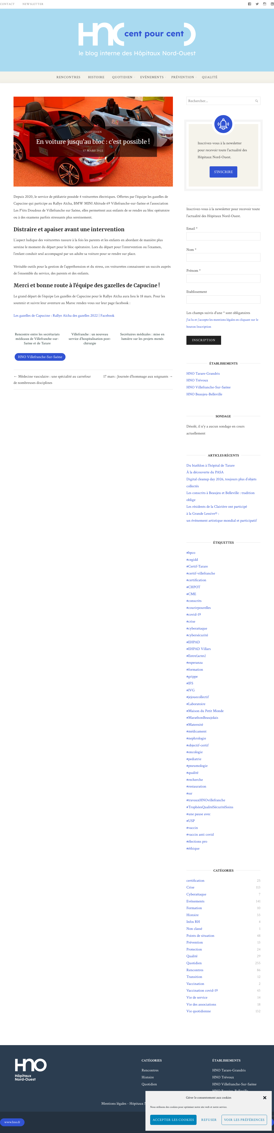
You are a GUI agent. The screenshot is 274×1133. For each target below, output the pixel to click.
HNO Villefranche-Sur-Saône (40, 356)
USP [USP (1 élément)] (191, 820)
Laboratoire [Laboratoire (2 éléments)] (196, 703)
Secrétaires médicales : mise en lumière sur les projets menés (142, 336)
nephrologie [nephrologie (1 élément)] (197, 738)
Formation (194, 908)
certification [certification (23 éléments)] (197, 580)
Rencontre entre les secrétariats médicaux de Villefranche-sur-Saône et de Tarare (37, 339)
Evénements (152, 77)
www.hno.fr (12, 1122)
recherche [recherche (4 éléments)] (195, 779)
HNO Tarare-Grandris (203, 373)
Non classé (194, 928)
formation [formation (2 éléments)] (195, 669)
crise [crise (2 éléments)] (191, 621)
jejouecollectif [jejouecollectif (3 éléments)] (198, 696)
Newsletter (33, 4)
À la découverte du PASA (205, 472)
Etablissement (196, 291)
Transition (194, 976)
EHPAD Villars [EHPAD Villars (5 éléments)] (199, 648)
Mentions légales (113, 1103)
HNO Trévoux (197, 380)
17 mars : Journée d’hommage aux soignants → (138, 376)
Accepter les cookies (173, 1120)
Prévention (182, 77)
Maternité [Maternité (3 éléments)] (195, 724)
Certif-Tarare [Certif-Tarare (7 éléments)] (198, 566)
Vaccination (195, 983)
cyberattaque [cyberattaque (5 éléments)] (197, 628)
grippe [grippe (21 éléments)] (193, 676)
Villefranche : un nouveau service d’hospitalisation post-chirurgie (90, 339)
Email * (191, 228)
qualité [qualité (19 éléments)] (193, 772)
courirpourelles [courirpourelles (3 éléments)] (199, 607)
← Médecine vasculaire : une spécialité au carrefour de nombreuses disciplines (52, 379)
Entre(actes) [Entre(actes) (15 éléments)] (197, 655)
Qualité (209, 77)
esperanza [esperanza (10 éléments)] (195, 662)
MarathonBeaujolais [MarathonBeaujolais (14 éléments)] (203, 717)
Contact (7, 4)
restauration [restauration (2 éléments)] (197, 786)
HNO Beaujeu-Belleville (204, 394)
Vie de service (196, 997)
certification (195, 880)
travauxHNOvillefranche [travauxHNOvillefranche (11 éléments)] (206, 800)
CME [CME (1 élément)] (192, 594)
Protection (194, 949)
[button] (265, 1097)
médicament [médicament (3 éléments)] (197, 731)
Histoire (96, 77)
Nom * (191, 249)
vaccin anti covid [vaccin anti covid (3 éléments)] (201, 834)
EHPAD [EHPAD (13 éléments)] (194, 642)
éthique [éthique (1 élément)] (193, 848)
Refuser (209, 1120)
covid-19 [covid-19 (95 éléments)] (194, 614)
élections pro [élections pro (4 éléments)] (197, 841)
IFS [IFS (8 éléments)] (190, 683)
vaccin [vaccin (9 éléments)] (193, 827)
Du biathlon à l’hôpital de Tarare (210, 465)
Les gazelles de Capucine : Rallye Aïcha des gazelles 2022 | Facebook (64, 315)
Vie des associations (201, 1004)
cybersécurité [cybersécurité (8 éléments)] (198, 635)
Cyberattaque (196, 894)
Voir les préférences (244, 1120)
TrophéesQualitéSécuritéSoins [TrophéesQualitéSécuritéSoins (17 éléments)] (210, 807)
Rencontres (68, 77)
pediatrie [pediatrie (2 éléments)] (194, 759)
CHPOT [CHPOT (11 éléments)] (194, 587)
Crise (190, 887)
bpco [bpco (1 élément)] (191, 552)
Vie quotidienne (198, 1011)
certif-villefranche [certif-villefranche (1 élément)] (201, 573)
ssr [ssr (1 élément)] (190, 793)
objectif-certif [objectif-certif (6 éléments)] (198, 745)
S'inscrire (223, 171)
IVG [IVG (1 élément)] (191, 690)
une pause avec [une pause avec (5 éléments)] (199, 814)
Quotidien (122, 77)
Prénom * (193, 270)
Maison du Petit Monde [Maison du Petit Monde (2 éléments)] (206, 710)
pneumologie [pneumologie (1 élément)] (198, 765)
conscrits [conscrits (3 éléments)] (195, 600)
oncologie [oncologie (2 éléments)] (195, 752)
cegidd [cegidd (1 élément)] (193, 559)
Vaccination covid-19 (202, 990)
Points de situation (200, 935)
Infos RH (193, 921)
